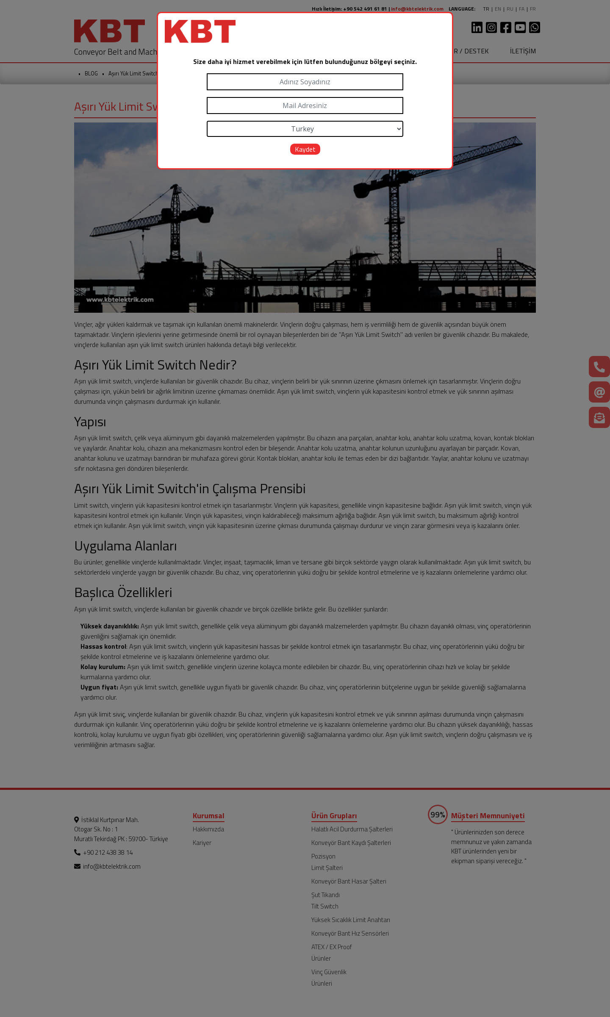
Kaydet (305, 149)
